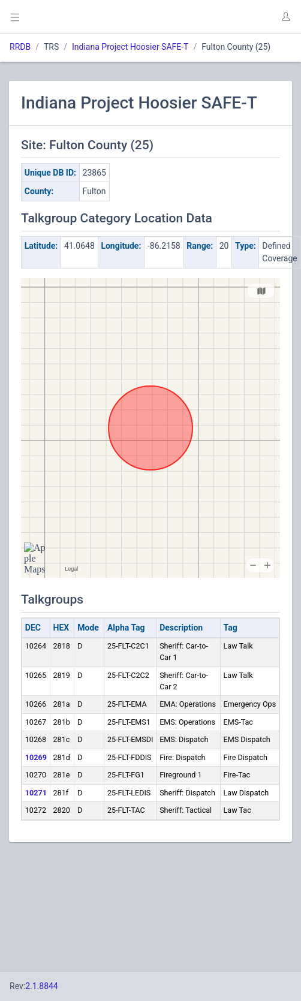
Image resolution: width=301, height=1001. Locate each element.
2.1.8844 (41, 986)
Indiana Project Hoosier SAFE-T (130, 47)
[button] (285, 17)
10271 (36, 792)
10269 (36, 757)
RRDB (20, 47)
